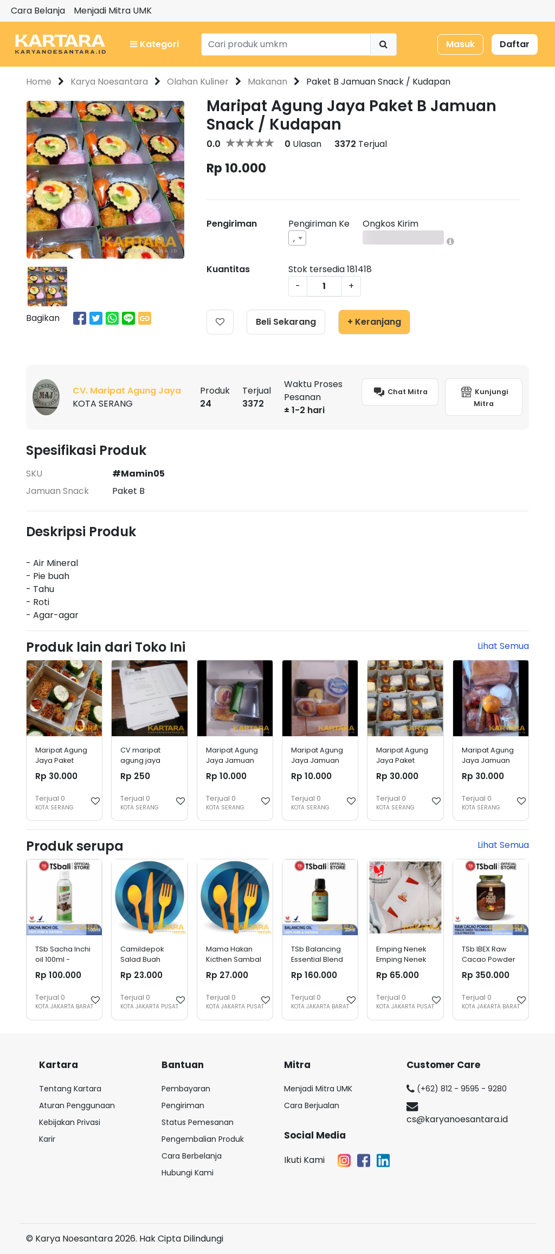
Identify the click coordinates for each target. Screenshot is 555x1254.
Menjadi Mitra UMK (113, 10)
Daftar (515, 44)
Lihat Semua (503, 646)
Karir (47, 1139)
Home (38, 81)
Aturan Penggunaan (77, 1105)
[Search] (286, 44)
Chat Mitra (400, 391)
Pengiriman (183, 1105)
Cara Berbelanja (192, 1155)
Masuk (460, 44)
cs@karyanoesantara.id (457, 1114)
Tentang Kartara (70, 1088)
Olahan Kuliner (198, 81)
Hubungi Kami (188, 1172)
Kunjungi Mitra (484, 396)
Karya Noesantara (109, 81)
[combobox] (297, 238)
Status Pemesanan (198, 1122)
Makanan (267, 81)
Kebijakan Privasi (69, 1122)
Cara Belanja (38, 10)
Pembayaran (186, 1088)
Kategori (154, 44)
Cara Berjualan (311, 1105)
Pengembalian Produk (203, 1139)
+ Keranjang (374, 322)
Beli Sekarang (286, 322)
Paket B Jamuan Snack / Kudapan (378, 81)
